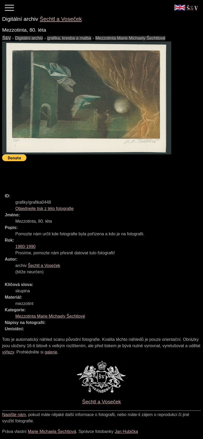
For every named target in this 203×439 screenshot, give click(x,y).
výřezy (8, 352)
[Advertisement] (98, 175)
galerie (51, 352)
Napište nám (14, 414)
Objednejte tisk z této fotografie (44, 208)
